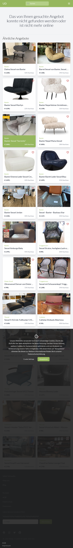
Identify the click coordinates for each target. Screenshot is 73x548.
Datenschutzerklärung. (36, 354)
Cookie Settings (28, 359)
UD (5, 3)
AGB (4, 543)
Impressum (6, 545)
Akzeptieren (43, 359)
